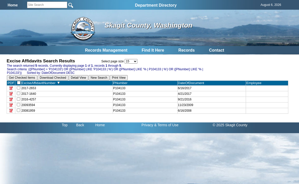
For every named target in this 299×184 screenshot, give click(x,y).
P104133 (119, 88)
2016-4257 (28, 99)
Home (100, 125)
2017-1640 (28, 94)
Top (65, 125)
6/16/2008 (184, 110)
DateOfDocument (192, 83)
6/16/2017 (184, 88)
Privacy (147, 125)
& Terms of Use (166, 125)
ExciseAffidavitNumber (40, 83)
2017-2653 (28, 88)
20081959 (28, 110)
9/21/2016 (184, 99)
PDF (11, 83)
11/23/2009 (185, 105)
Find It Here (153, 50)
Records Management (106, 50)
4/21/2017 (184, 94)
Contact (216, 50)
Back (80, 125)
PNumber (121, 83)
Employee (255, 83)
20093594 (28, 105)
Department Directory (156, 5)
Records (186, 50)
